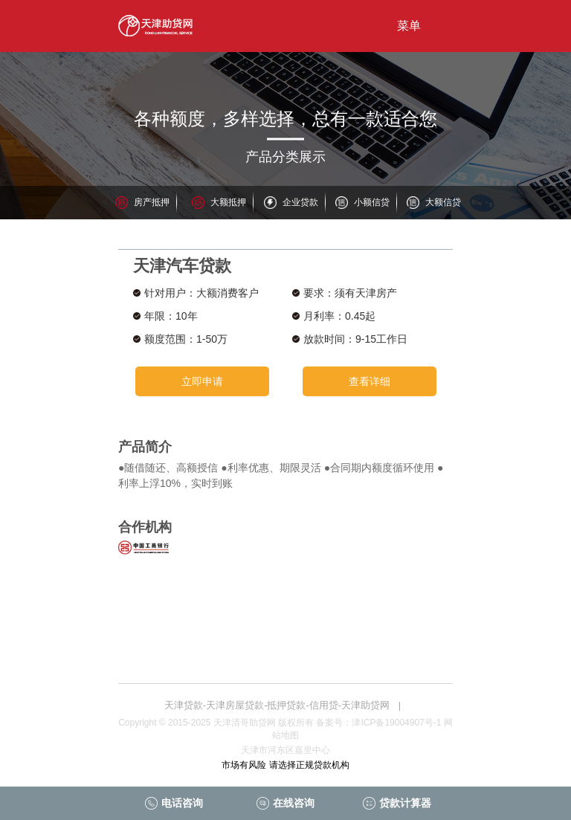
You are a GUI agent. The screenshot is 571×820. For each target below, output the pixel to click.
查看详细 (369, 381)
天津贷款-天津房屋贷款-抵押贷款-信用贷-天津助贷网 (277, 705)
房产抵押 (152, 202)
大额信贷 (443, 202)
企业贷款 (300, 202)
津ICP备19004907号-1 (396, 722)
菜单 (409, 25)
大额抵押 (228, 202)
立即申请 (202, 381)
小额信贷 (372, 202)
